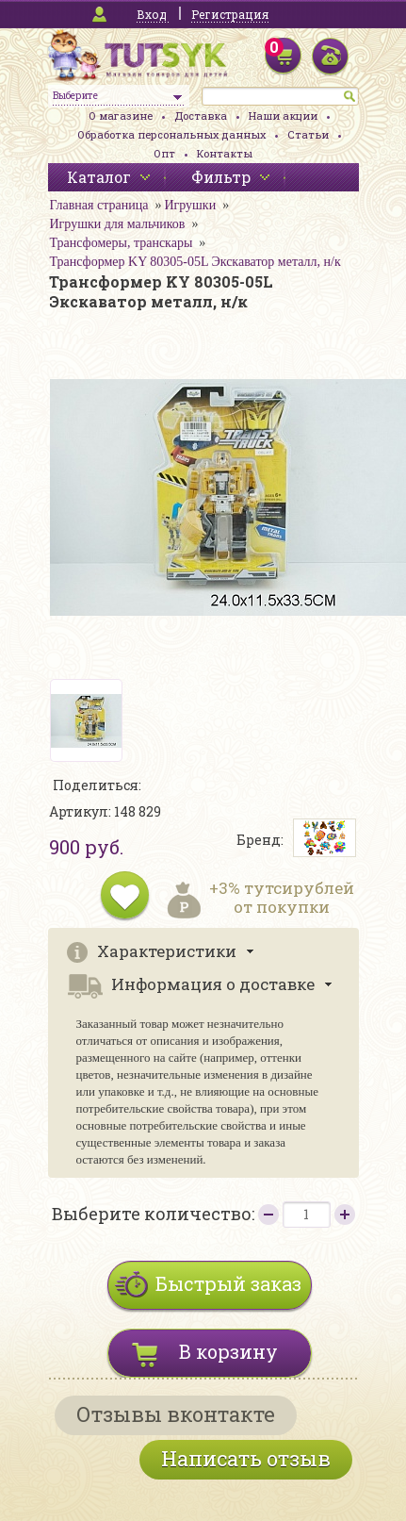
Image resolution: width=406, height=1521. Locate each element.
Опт (164, 153)
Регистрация (229, 14)
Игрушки (190, 205)
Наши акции (283, 115)
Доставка (200, 115)
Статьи (308, 134)
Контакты (224, 153)
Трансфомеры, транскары (121, 243)
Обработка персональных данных (171, 134)
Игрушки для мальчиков (118, 224)
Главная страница (99, 205)
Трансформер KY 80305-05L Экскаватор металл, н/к (195, 262)
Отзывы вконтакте (175, 1414)
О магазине (121, 115)
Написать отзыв (246, 1458)
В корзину (228, 1351)
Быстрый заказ (228, 1283)
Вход (152, 14)
